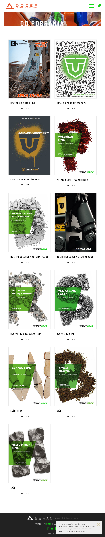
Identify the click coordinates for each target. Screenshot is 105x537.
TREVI (46, 524)
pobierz (25, 108)
